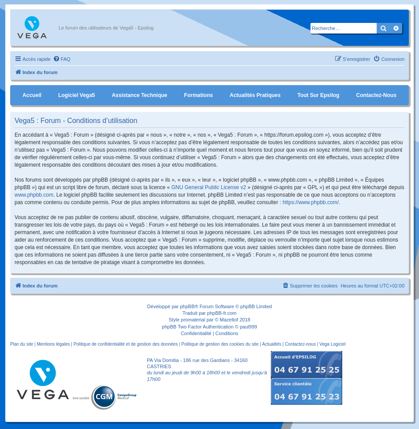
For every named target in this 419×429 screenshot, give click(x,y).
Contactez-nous (376, 95)
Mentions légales (53, 344)
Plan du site (21, 344)
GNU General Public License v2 (209, 187)
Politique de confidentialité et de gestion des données (126, 344)
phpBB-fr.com (222, 313)
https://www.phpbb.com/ (311, 202)
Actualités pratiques (255, 95)
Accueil (31, 95)
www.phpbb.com (34, 195)
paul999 (248, 326)
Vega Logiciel (332, 344)
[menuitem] (62, 59)
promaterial (193, 319)
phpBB (187, 306)
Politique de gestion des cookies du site (219, 344)
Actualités (271, 344)
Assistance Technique (139, 95)
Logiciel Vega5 (76, 95)
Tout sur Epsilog (318, 95)
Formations (198, 95)
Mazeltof (229, 319)
